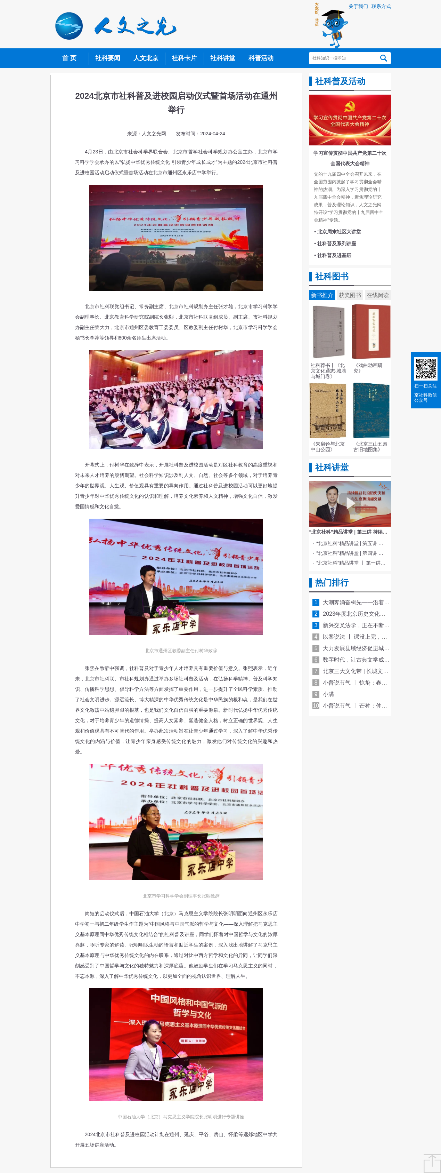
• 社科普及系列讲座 (335, 243)
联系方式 (381, 6)
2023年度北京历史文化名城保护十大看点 (373, 614)
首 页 (69, 58)
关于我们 (358, 6)
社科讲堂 (222, 58)
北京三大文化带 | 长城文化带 (358, 671)
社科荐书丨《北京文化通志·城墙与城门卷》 (328, 370)
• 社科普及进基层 (332, 255)
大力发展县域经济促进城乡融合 (362, 648)
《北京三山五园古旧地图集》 (370, 446)
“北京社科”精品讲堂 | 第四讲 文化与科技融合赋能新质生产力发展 (351, 553)
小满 (328, 694)
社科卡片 (184, 58)
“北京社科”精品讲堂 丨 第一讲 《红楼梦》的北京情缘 (351, 563)
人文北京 (145, 58)
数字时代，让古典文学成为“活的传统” (369, 660)
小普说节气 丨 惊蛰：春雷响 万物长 (367, 683)
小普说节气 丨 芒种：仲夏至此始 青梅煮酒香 (378, 706)
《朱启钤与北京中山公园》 (328, 446)
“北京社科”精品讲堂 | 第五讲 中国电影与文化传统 (351, 543)
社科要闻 (107, 58)
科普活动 (260, 58)
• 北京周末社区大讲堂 (337, 231)
